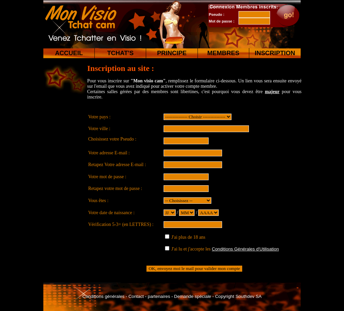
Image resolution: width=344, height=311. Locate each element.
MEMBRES (223, 52)
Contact (136, 296)
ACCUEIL (69, 52)
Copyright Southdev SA (238, 296)
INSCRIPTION (275, 52)
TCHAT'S (120, 52)
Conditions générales (103, 296)
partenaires (159, 296)
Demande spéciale (192, 296)
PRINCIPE (171, 52)
